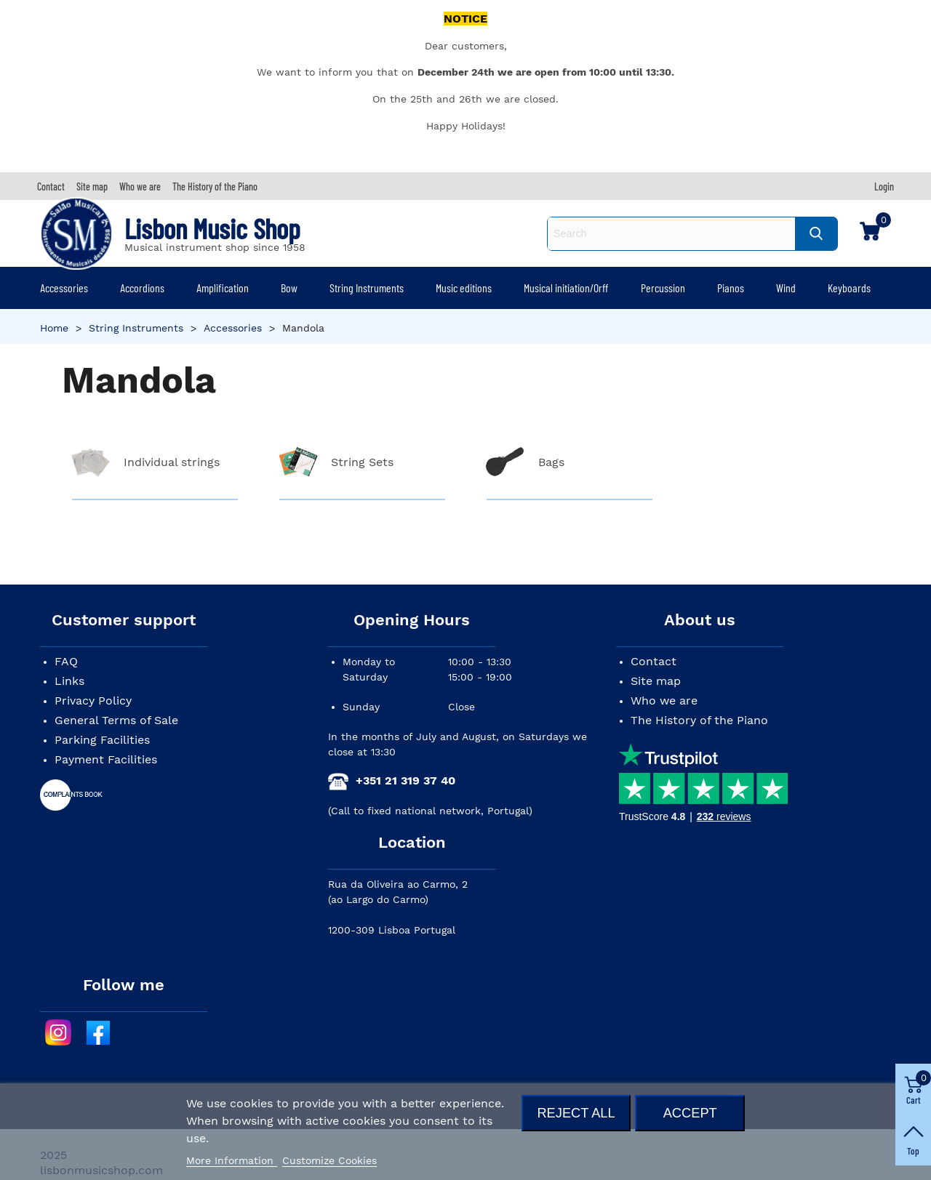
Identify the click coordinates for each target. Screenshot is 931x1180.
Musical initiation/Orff (566, 287)
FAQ (66, 661)
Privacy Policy (93, 700)
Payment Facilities (106, 759)
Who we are (664, 700)
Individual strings (172, 462)
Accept (690, 1112)
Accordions (142, 287)
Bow (289, 287)
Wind (786, 287)
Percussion (663, 287)
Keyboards (849, 287)
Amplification (222, 287)
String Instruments (366, 287)
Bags (551, 462)
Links (69, 681)
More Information (231, 1160)
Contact (653, 661)
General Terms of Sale (116, 720)
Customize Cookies (329, 1160)
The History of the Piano (699, 720)
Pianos (730, 287)
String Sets (362, 462)
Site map (656, 681)
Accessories (64, 287)
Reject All (576, 1112)
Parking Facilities (102, 740)
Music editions (464, 287)
